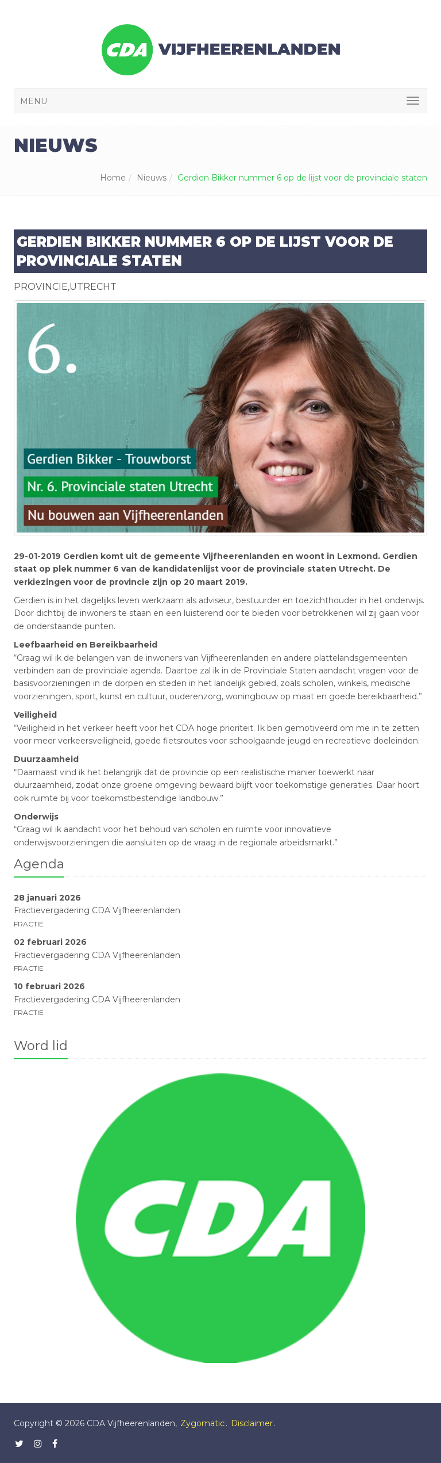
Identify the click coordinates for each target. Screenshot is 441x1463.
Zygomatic (202, 1423)
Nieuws (152, 178)
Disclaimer (252, 1423)
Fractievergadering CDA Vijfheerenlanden (97, 910)
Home (113, 178)
